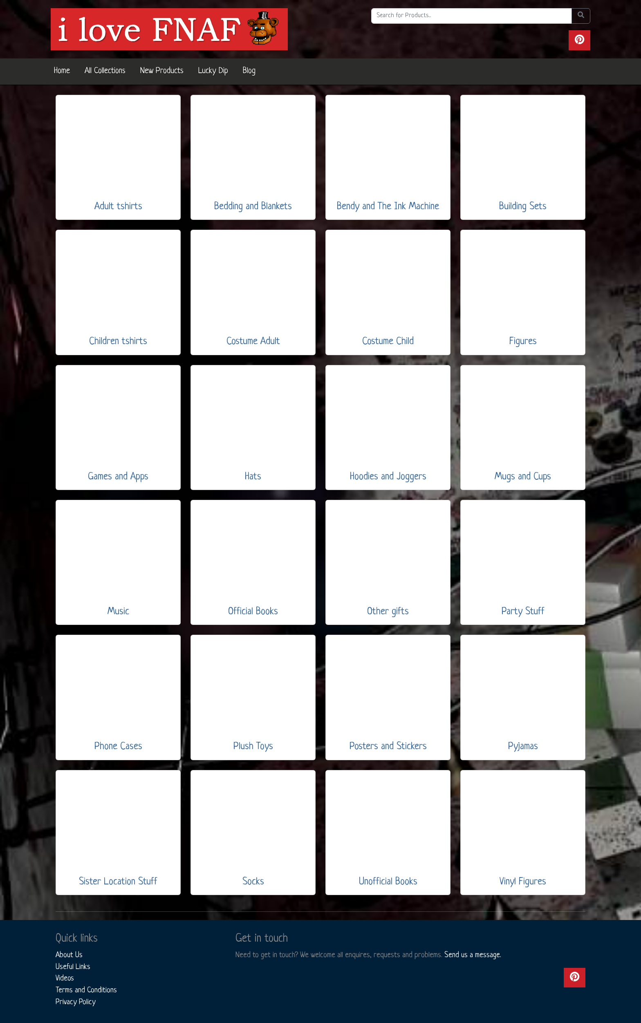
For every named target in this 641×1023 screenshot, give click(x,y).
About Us (69, 955)
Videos (65, 978)
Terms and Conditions (86, 990)
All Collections (105, 71)
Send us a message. (472, 955)
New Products (162, 71)
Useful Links (73, 967)
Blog (249, 71)
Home (62, 71)
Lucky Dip (213, 71)
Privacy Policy (76, 1002)
